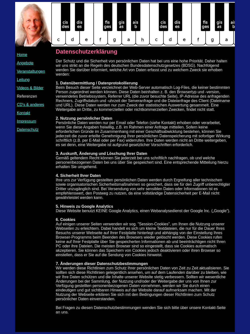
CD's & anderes (30, 105)
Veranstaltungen (31, 71)
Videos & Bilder (30, 88)
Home (22, 55)
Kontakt (23, 113)
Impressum (26, 121)
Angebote (25, 63)
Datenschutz (28, 129)
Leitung (23, 80)
